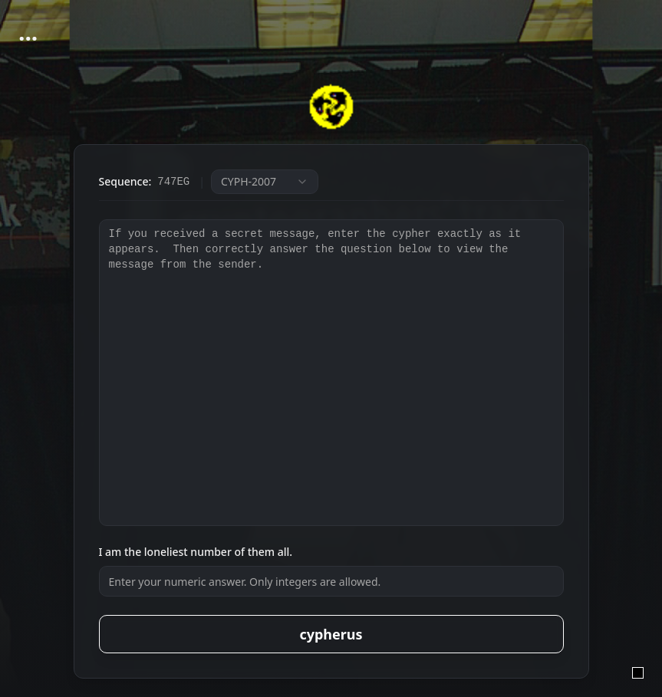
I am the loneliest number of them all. (196, 551)
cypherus (330, 634)
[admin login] (638, 673)
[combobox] (264, 181)
